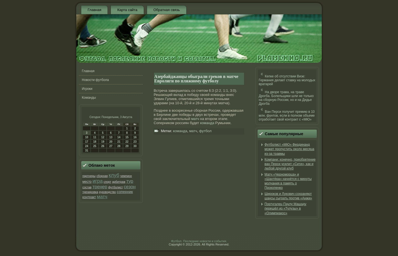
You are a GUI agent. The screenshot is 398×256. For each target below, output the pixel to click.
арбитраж (118, 181)
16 (135, 137)
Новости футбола (95, 80)
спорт (107, 181)
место (86, 182)
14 (119, 137)
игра (98, 181)
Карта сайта (127, 10)
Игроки (87, 89)
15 (127, 137)
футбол (205, 131)
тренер (99, 186)
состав (86, 187)
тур (129, 181)
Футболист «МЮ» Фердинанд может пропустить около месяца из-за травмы (289, 149)
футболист (115, 187)
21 (119, 141)
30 (135, 146)
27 (110, 146)
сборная (102, 175)
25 (94, 146)
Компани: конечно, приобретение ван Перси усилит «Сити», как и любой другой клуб (290, 164)
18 (94, 141)
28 (119, 146)
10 (86, 137)
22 (127, 141)
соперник (125, 192)
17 (86, 141)
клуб (114, 175)
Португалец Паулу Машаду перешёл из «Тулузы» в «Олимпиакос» (285, 208)
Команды (89, 98)
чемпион (126, 175)
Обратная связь (166, 10)
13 (110, 137)
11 (94, 137)
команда (207, 123)
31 (86, 150)
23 (135, 141)
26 (102, 146)
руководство (107, 192)
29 (127, 146)
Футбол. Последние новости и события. (199, 241)
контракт (89, 197)
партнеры (89, 175)
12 (102, 137)
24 (86, 146)
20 (110, 141)
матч (102, 196)
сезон (130, 186)
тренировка (90, 192)
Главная (94, 10)
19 (102, 141)
